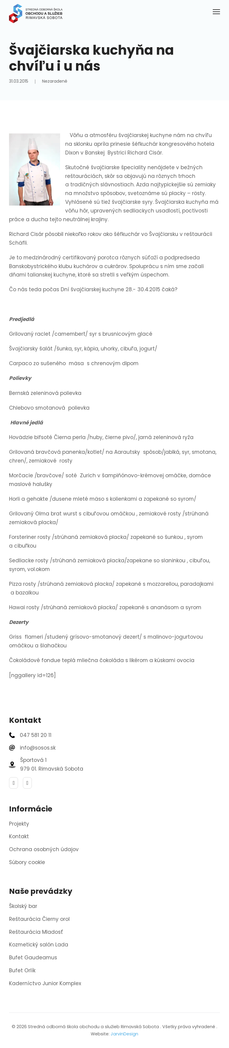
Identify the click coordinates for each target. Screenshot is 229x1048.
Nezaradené (54, 81)
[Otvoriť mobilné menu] (216, 11)
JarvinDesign (124, 1034)
